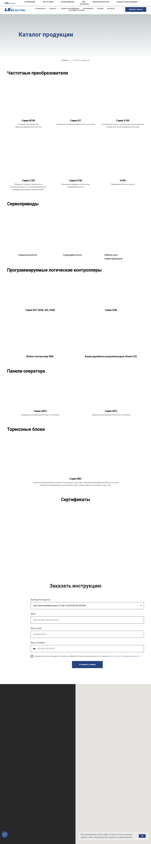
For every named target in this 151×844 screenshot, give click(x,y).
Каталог (53, 8)
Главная (65, 60)
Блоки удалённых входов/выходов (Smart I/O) (111, 356)
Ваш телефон (38, 645)
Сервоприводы (23, 203)
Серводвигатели (72, 254)
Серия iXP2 (111, 411)
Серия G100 (75, 180)
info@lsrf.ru (67, 2)
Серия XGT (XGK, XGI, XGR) (40, 310)
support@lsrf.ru (79, 2)
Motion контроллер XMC (40, 356)
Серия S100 (122, 120)
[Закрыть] (147, 2)
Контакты (111, 8)
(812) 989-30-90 (55, 2)
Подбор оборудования (70, 8)
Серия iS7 (75, 120)
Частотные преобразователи (37, 73)
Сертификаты (88, 8)
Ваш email (36, 631)
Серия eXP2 (40, 411)
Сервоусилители (27, 254)
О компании (40, 8)
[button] (135, 9)
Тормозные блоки (26, 429)
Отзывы (100, 8)
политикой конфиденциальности (126, 659)
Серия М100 (28, 120)
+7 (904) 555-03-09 (94, 2)
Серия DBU (75, 478)
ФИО (33, 616)
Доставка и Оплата (76, 10)
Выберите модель (40, 602)
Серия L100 (28, 180)
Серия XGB (111, 310)
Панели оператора (26, 371)
